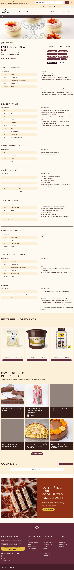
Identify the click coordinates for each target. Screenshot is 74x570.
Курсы (60, 540)
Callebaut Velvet (14, 83)
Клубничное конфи (52, 56)
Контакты (70, 11)
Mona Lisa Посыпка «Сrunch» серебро (19, 294)
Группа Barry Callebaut (33, 546)
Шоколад (45, 538)
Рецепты (37, 11)
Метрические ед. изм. (52, 62)
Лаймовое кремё (63, 53)
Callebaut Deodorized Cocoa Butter (18, 80)
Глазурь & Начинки (48, 544)
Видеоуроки (61, 538)
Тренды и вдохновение (45, 11)
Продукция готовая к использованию (48, 552)
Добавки (45, 546)
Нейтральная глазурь (63, 56)
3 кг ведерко (42, 357)
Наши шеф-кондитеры (63, 544)
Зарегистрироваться (48, 509)
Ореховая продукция (48, 542)
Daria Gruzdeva (9, 42)
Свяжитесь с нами (32, 548)
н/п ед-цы (67, 357)
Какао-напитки (47, 555)
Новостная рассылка (32, 550)
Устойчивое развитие (33, 542)
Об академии (61, 546)
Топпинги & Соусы (47, 550)
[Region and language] (49, 2)
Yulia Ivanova (32, 415)
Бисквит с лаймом (63, 51)
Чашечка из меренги (53, 51)
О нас (29, 544)
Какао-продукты (47, 540)
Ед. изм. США (61, 62)
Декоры (45, 548)
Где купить (30, 551)
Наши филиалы (62, 542)
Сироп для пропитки (53, 53)
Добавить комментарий (65, 463)
